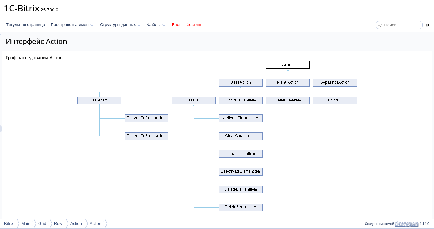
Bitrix (8, 223)
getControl (377, 49)
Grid (42, 223)
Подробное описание (382, 70)
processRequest (382, 42)
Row (58, 223)
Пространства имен (72, 24)
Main (25, 223)
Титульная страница (25, 24)
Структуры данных (120, 24)
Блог (176, 24)
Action (76, 223)
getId (372, 63)
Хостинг (194, 24)
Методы (370, 77)
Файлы (156, 24)
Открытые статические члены (389, 56)
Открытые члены (378, 35)
